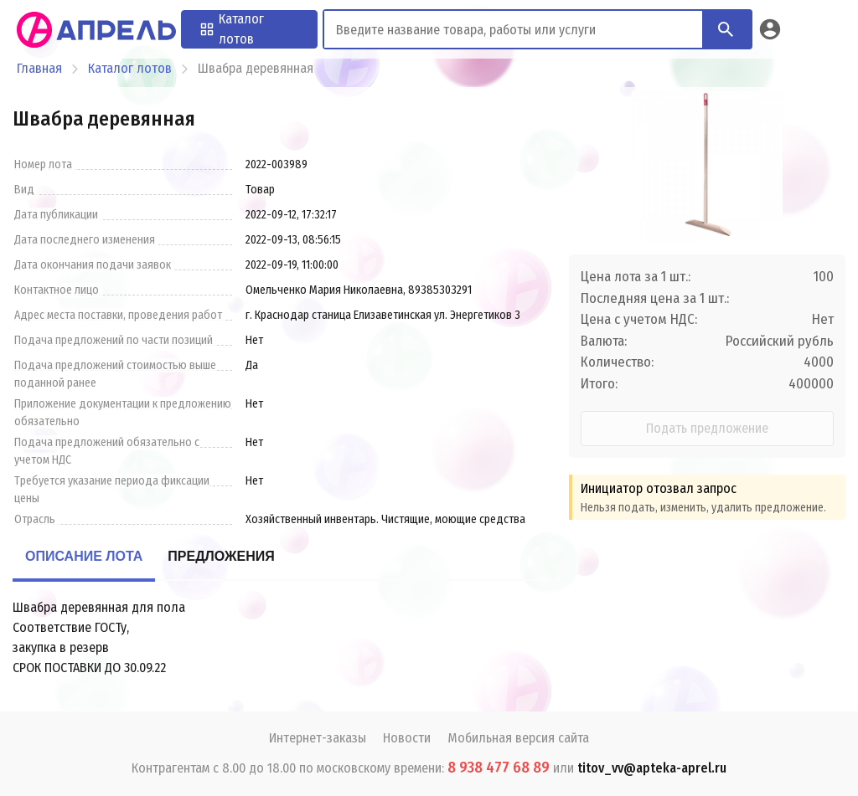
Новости (407, 738)
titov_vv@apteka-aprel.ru (651, 768)
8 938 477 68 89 (498, 767)
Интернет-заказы (317, 738)
